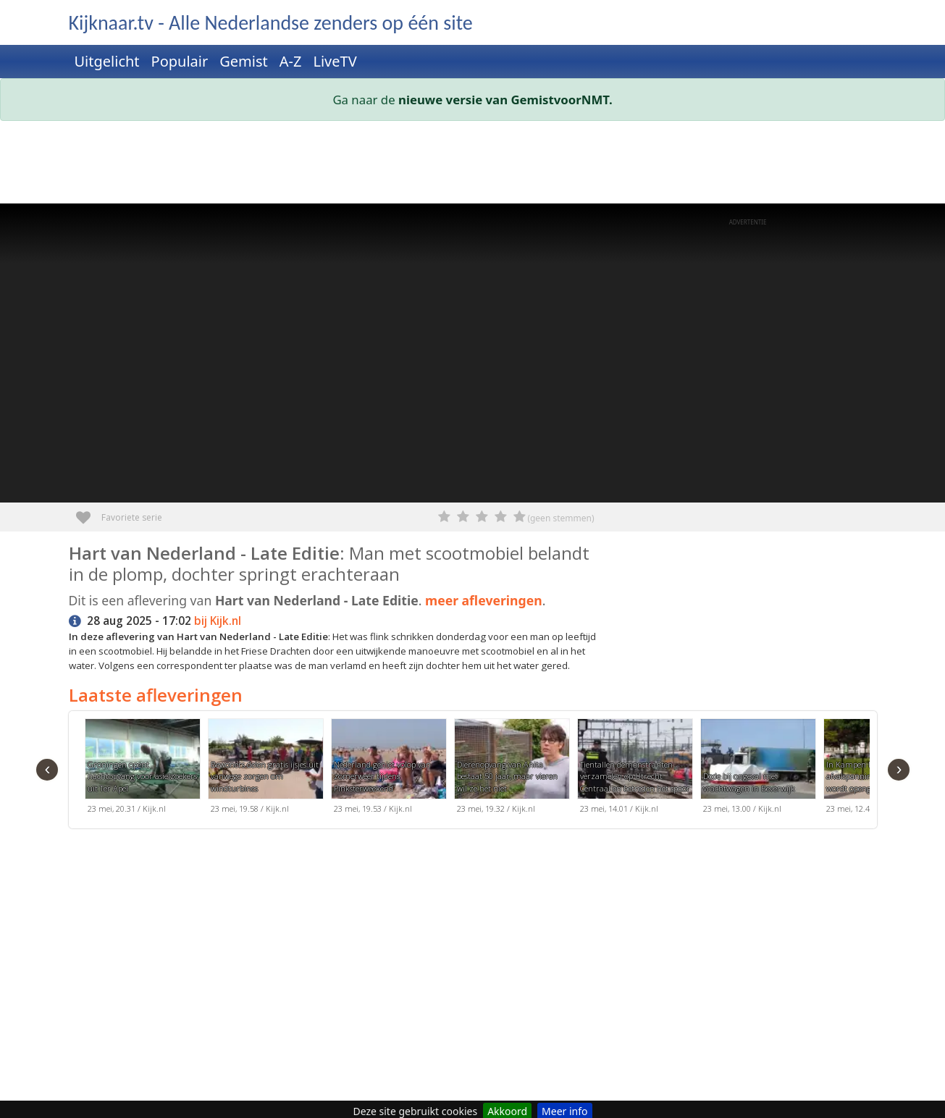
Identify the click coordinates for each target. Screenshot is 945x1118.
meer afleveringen (483, 600)
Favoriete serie (88, 512)
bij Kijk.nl (217, 621)
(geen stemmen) (560, 518)
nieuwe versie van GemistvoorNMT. (505, 99)
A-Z (291, 61)
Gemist (243, 61)
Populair (180, 61)
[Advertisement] (473, 165)
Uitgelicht (107, 61)
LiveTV (334, 61)
